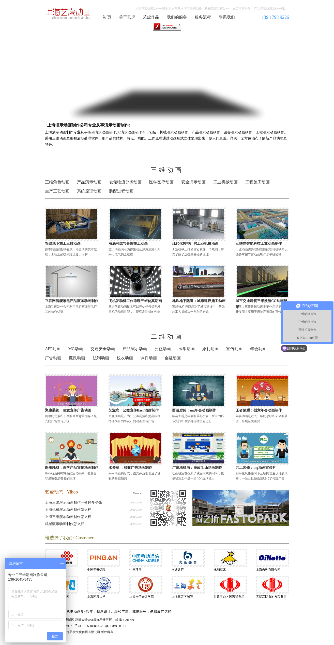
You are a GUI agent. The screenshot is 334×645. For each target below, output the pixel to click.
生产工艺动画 (57, 191)
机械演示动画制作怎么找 (64, 524)
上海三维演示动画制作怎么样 (68, 517)
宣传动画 (234, 349)
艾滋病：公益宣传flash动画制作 (134, 410)
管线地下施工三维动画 (63, 243)
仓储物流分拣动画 (125, 182)
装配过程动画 (121, 191)
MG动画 (75, 349)
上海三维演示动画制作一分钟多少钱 (73, 502)
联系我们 (227, 17)
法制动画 (101, 358)
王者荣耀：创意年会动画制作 (259, 410)
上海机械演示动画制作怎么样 (68, 510)
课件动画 (149, 358)
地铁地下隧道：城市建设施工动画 (198, 301)
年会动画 (258, 349)
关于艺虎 (127, 17)
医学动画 (186, 349)
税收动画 (125, 358)
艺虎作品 (151, 17)
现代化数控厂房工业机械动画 (195, 243)
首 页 (106, 17)
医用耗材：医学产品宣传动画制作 (71, 468)
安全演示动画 (193, 182)
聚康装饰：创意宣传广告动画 (68, 410)
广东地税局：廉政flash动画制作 (197, 468)
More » (137, 493)
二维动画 (167, 336)
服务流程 (203, 17)
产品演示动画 (89, 182)
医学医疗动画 (161, 182)
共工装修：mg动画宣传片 (256, 468)
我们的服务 (177, 17)
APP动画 (52, 349)
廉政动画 (77, 358)
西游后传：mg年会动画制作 (194, 410)
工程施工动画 (257, 182)
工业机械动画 (225, 182)
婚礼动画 (210, 349)
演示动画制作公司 (68, 14)
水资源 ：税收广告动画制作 (130, 468)
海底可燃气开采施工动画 (128, 243)
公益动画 (163, 349)
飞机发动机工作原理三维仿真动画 (135, 301)
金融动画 (172, 358)
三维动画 (167, 170)
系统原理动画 (89, 191)
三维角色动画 (57, 182)
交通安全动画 (102, 349)
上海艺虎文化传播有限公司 (82, 632)
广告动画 (53, 358)
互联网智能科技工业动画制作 (259, 243)
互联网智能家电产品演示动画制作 (71, 301)
